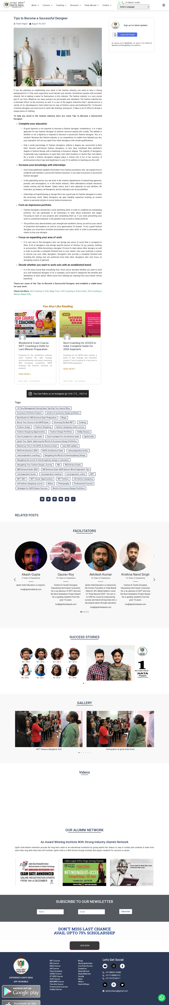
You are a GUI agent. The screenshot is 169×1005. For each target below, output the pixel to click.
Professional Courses (59, 987)
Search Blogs (83, 984)
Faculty (81, 976)
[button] (19, 663)
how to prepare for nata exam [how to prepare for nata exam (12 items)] (29, 436)
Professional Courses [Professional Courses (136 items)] (83, 483)
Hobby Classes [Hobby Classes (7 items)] (83, 432)
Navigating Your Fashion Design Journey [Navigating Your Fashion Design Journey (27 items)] (34, 465)
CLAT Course (55, 979)
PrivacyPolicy (125, 45)
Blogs (80, 961)
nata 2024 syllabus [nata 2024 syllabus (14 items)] (70, 446)
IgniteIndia (128, 43)
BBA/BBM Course (57, 982)
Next (154, 579)
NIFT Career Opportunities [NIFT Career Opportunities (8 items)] (41, 479)
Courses (47, 5)
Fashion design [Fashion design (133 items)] (23, 427)
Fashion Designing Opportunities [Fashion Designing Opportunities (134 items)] (31, 432)
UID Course (54, 969)
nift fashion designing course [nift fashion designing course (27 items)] (30, 483)
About (35, 5)
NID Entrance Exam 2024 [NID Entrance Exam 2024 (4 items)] (27, 469)
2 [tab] (82, 611)
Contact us (82, 969)
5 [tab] (88, 611)
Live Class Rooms (85, 966)
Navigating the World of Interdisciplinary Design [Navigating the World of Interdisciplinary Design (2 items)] (65, 455)
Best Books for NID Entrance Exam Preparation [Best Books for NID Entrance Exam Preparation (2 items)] (37, 418)
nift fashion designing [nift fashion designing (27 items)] (83, 479)
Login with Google (123, 35)
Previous (15, 579)
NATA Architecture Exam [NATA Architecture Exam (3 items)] (52, 451)
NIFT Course (55, 961)
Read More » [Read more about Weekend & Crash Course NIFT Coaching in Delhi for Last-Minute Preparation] (25, 374)
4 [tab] (86, 611)
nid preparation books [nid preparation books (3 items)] (26, 474)
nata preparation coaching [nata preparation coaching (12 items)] (28, 455)
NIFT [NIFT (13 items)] (92, 474)
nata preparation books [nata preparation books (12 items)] (78, 451)
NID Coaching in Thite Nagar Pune (45, 291)
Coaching (61, 5)
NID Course (54, 963)
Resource (75, 5)
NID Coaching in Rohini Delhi (73, 291)
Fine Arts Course (56, 984)
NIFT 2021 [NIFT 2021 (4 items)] (21, 479)
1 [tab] (81, 611)
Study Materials (84, 974)
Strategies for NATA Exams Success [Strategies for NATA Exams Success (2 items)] (32, 488)
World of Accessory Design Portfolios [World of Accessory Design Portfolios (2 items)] (69, 488)
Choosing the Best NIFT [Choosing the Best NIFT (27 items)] (64, 422)
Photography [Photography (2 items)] (63, 483)
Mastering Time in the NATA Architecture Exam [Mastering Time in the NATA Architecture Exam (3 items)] (37, 446)
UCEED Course (55, 974)
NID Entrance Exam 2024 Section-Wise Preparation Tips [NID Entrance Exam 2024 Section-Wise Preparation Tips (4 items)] (66, 469)
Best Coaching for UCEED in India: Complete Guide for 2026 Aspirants (79, 346)
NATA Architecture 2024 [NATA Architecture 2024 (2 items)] (27, 451)
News (80, 979)
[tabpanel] (32, 567)
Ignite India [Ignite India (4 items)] (89, 436)
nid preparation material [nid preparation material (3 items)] (51, 474)
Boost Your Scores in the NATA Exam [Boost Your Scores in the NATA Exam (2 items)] (33, 422)
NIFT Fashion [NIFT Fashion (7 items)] (63, 479)
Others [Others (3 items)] (50, 483)
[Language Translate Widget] (133, 6)
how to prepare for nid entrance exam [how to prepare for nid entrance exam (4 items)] (63, 436)
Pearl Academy (56, 971)
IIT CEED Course (56, 976)
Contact (106, 5)
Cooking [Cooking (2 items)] (82, 422)
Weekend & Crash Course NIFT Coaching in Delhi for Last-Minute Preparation (34, 346)
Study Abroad (92, 5)
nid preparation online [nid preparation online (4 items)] (75, 474)
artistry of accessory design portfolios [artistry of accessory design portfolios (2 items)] (63, 413)
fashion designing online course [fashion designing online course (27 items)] (70, 427)
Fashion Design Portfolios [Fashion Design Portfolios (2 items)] (61, 432)
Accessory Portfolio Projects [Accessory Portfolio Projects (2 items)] (29, 413)
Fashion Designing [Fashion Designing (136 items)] (43, 427)
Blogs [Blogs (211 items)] (64, 418)
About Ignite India (85, 963)
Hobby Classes (56, 989)
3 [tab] (84, 611)
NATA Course (55, 966)
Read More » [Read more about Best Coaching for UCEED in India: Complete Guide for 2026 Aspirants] (69, 369)
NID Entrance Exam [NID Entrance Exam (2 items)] (73, 465)
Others (81, 982)
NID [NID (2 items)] (58, 465)
